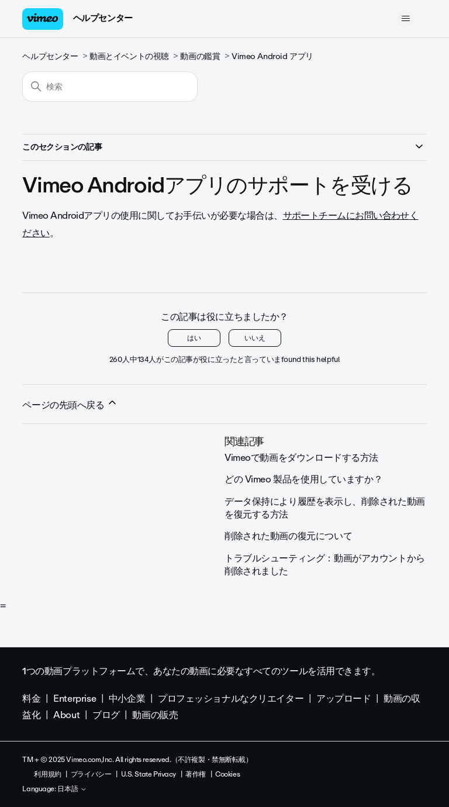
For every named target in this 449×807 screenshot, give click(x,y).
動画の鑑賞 (200, 56)
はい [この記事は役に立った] (194, 338)
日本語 (72, 789)
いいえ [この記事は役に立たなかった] (254, 338)
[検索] (110, 86)
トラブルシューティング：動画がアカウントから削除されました (324, 564)
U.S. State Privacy (148, 774)
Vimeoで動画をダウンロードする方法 (301, 457)
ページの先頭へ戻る (70, 404)
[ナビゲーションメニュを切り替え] (406, 18)
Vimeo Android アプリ (272, 56)
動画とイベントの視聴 (129, 56)
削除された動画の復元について (288, 536)
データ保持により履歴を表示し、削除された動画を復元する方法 (324, 508)
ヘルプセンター (103, 18)
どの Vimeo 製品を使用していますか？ (303, 479)
